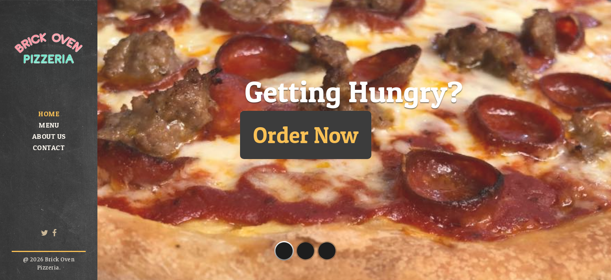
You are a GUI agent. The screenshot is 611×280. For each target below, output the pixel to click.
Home (48, 114)
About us (49, 136)
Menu (49, 125)
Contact (49, 148)
